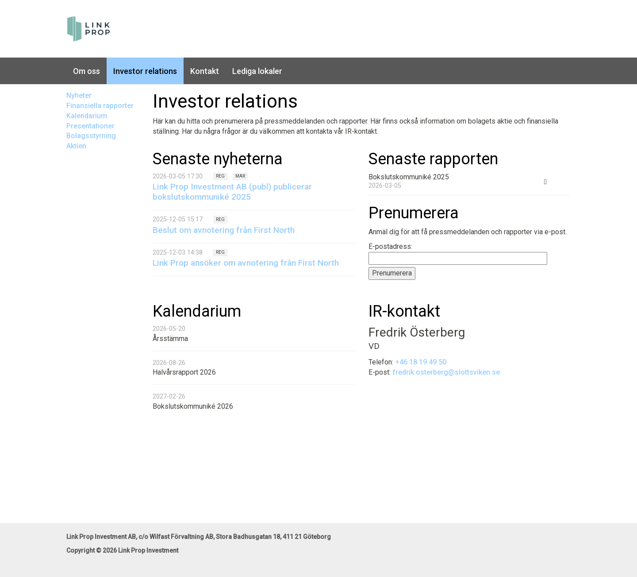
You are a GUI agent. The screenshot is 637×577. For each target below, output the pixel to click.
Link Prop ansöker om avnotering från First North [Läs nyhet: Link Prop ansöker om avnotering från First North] (246, 263)
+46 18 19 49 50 (420, 362)
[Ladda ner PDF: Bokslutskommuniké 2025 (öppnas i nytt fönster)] (545, 181)
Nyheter (79, 95)
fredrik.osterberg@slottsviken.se (446, 372)
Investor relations (145, 71)
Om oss (86, 71)
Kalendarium (86, 116)
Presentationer (90, 126)
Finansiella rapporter (100, 105)
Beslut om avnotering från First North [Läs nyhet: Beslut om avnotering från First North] (224, 230)
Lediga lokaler (257, 71)
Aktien (76, 146)
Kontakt (204, 71)
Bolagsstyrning (91, 136)
